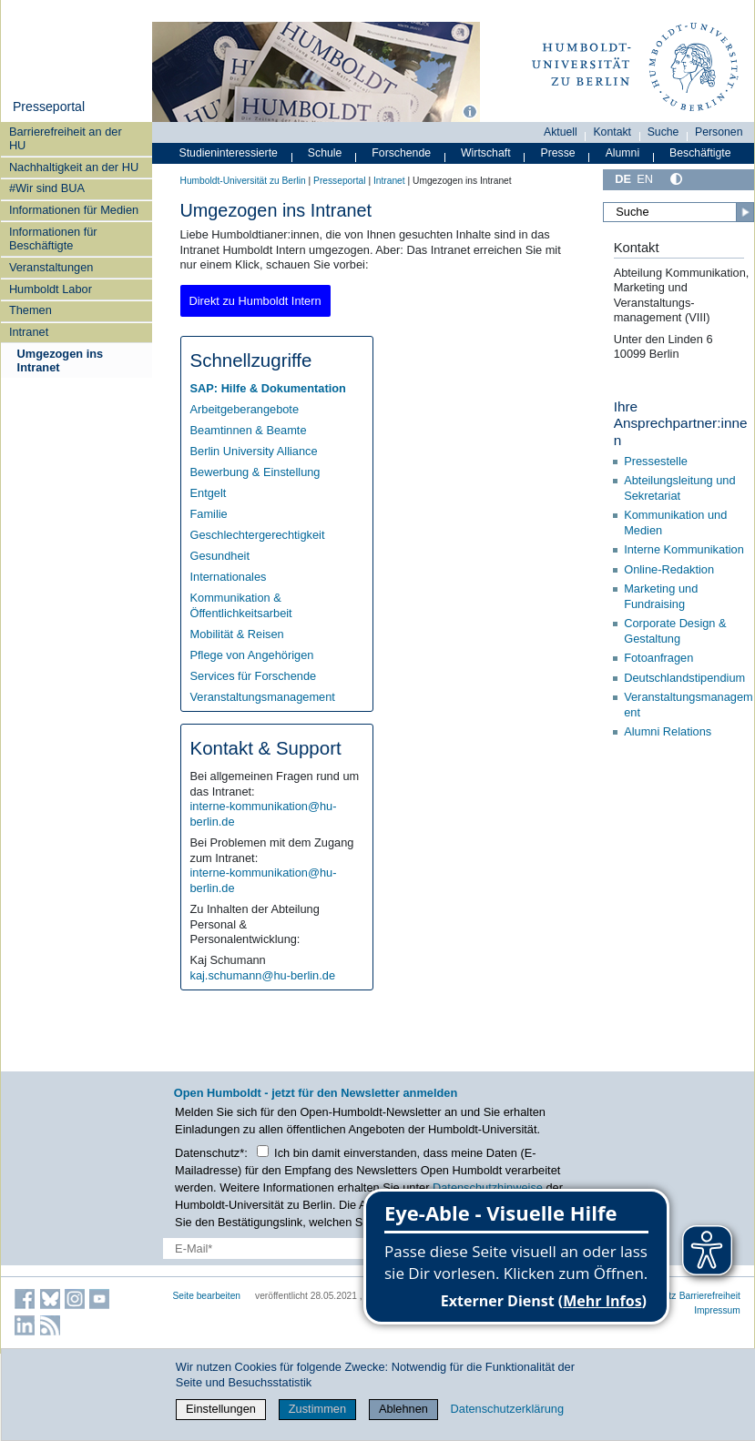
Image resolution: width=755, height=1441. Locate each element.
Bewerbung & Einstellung (255, 472)
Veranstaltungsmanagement (262, 697)
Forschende (401, 153)
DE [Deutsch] (623, 179)
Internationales (228, 577)
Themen (30, 310)
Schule (325, 153)
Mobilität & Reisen (237, 634)
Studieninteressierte (228, 153)
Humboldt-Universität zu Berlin (243, 181)
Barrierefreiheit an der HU (65, 138)
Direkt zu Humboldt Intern (255, 301)
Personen (719, 132)
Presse (558, 153)
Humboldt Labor (50, 289)
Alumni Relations (667, 731)
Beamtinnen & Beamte (248, 430)
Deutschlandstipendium (684, 678)
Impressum (717, 1310)
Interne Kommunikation (684, 549)
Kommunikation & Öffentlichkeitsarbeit (241, 605)
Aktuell (560, 132)
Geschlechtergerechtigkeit (257, 535)
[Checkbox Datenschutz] (263, 1151)
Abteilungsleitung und (679, 480)
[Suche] (678, 212)
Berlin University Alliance (254, 451)
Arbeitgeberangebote (245, 409)
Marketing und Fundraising (661, 596)
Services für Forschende (253, 676)
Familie (209, 514)
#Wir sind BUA (47, 188)
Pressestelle (657, 461)
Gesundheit (220, 556)
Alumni (623, 153)
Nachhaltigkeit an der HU (73, 167)
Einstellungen (221, 1409)
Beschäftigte (700, 153)
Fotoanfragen (658, 658)
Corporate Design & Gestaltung (675, 630)
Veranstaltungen (51, 267)
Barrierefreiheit (709, 1296)
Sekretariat (652, 495)
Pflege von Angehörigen (252, 655)
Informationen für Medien (73, 210)
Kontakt (612, 132)
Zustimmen (317, 1409)
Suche (663, 132)
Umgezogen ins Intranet (60, 360)
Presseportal (49, 106)
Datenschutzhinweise (488, 1187)
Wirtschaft (486, 153)
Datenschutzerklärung (507, 1409)
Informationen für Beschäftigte (53, 238)
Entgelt (208, 493)
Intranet (28, 332)
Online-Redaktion (669, 569)
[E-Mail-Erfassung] (295, 1248)
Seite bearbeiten (207, 1296)
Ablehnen (403, 1409)
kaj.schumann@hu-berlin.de (263, 975)
